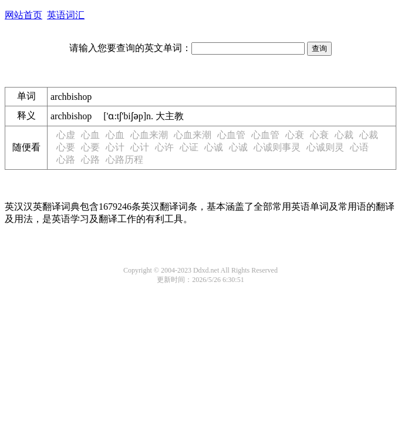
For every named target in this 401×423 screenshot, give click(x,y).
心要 (65, 147)
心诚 (213, 147)
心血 (90, 135)
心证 (189, 147)
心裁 (344, 135)
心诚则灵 (325, 147)
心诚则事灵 (277, 147)
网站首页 (23, 15)
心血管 (231, 135)
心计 (115, 147)
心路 (65, 159)
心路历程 (124, 159)
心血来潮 (149, 135)
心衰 (294, 135)
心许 (164, 147)
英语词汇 (66, 15)
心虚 (65, 135)
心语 (359, 147)
